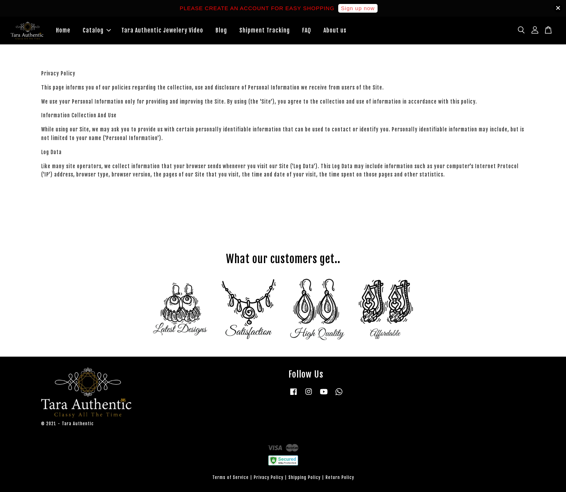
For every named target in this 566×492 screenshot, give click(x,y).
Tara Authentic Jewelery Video (162, 30)
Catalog (97, 30)
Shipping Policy (304, 477)
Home (63, 30)
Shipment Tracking (264, 30)
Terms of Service (230, 477)
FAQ (306, 30)
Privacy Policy (268, 477)
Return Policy (340, 477)
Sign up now (358, 8)
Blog (221, 30)
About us (335, 30)
